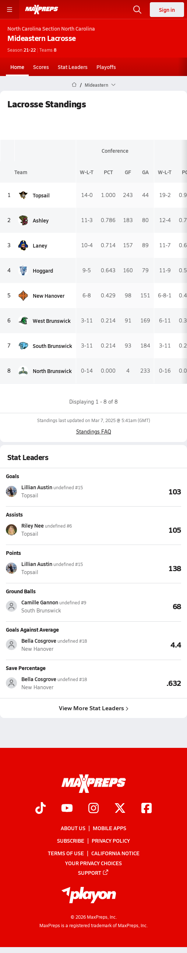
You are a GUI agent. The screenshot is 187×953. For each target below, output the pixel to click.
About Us (73, 828)
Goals (12, 476)
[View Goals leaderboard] (137, 491)
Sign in (167, 9)
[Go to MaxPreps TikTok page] (40, 808)
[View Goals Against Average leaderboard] (137, 644)
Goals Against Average (32, 629)
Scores (41, 66)
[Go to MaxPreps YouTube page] (67, 808)
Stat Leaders (73, 66)
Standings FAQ (93, 431)
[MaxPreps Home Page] (74, 85)
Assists (14, 514)
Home (17, 66)
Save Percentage (26, 667)
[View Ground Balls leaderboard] (137, 606)
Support (93, 872)
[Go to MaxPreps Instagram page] (93, 808)
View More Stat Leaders (93, 707)
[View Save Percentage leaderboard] (137, 683)
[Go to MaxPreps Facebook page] (146, 808)
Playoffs (106, 66)
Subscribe (70, 840)
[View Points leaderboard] (137, 568)
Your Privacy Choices (93, 863)
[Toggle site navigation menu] (9, 9)
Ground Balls (21, 590)
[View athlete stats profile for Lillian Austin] (50, 491)
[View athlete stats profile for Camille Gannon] (50, 606)
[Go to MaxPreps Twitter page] (120, 808)
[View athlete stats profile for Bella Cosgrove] (50, 644)
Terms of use (66, 853)
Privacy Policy (111, 840)
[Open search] (137, 9)
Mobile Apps (109, 828)
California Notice (115, 853)
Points (13, 552)
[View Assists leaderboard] (137, 529)
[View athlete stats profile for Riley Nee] (50, 529)
